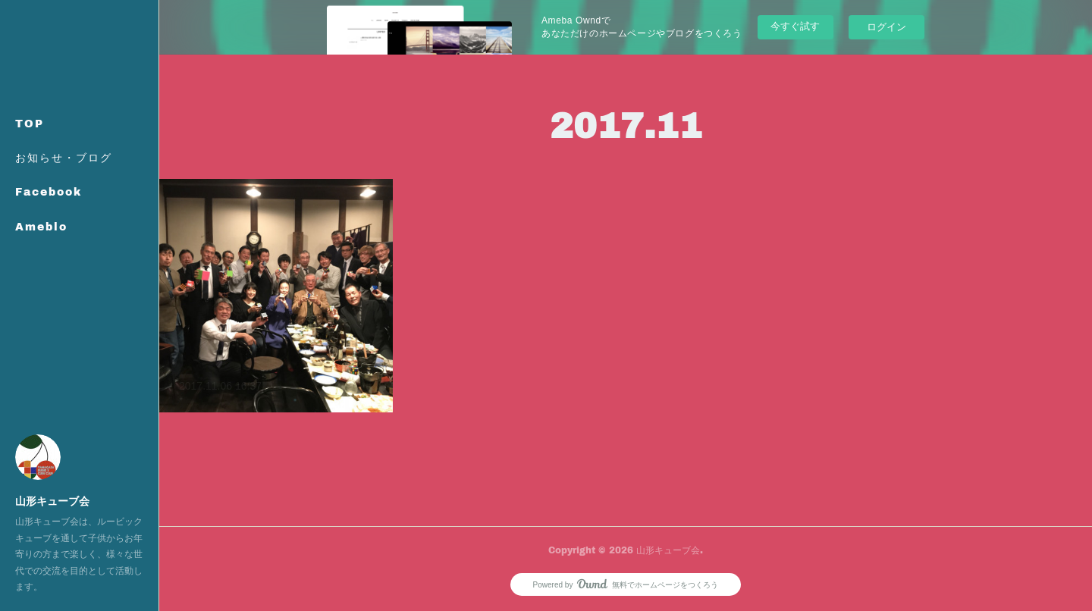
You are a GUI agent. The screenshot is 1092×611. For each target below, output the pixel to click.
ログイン (886, 27)
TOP (29, 123)
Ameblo (41, 226)
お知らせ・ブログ (63, 157)
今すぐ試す (795, 26)
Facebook (48, 191)
